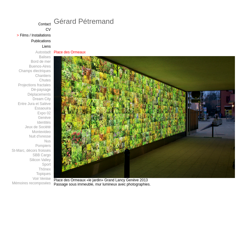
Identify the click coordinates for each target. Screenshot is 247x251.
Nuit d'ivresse (40, 136)
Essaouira (43, 108)
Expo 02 (44, 113)
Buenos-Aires (40, 66)
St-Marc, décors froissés (31, 150)
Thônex (45, 169)
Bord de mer (41, 61)
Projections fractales (34, 85)
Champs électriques (35, 71)
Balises (45, 57)
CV (48, 29)
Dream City (42, 99)
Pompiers (43, 146)
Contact (44, 24)
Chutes (45, 80)
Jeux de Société (38, 127)
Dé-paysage (41, 89)
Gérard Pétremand (84, 21)
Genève (44, 118)
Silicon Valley (40, 160)
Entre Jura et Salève (34, 104)
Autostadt (43, 52)
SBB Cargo (42, 155)
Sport (46, 164)
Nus (47, 141)
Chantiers (43, 76)
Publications (41, 41)
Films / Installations (35, 35)
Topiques (43, 174)
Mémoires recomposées (31, 183)
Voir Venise (42, 178)
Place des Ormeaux (69, 52)
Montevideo (41, 132)
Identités (44, 122)
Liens (46, 46)
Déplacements (39, 94)
